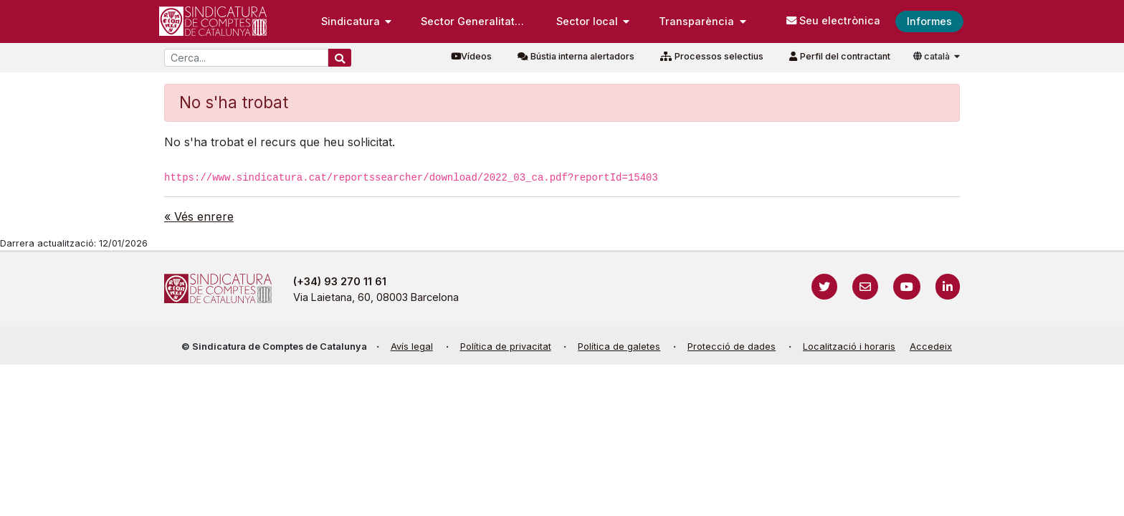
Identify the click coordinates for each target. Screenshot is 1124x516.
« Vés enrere (199, 216)
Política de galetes (619, 346)
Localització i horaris (849, 346)
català (932, 56)
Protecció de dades (731, 346)
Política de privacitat (505, 346)
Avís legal (412, 346)
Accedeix (931, 346)
